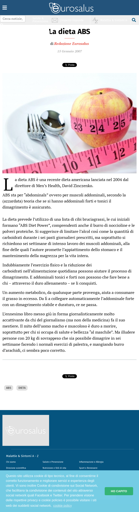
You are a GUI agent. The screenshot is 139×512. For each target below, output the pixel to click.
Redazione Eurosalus (71, 43)
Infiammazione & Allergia (41, 27)
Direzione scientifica (16, 468)
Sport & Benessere (39, 43)
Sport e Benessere (88, 468)
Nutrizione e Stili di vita (54, 468)
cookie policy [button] (62, 505)
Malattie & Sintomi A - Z (22, 456)
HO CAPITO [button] (119, 491)
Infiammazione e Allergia (91, 462)
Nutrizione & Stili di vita (40, 35)
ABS (8, 388)
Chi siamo (11, 462)
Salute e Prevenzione (53, 462)
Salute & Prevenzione (40, 20)
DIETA (22, 388)
